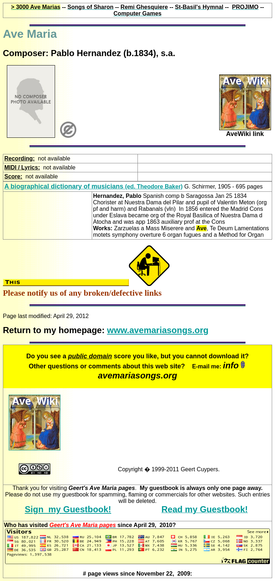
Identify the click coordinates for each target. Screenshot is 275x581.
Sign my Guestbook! (68, 509)
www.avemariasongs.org (157, 330)
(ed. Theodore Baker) (93, 186)
